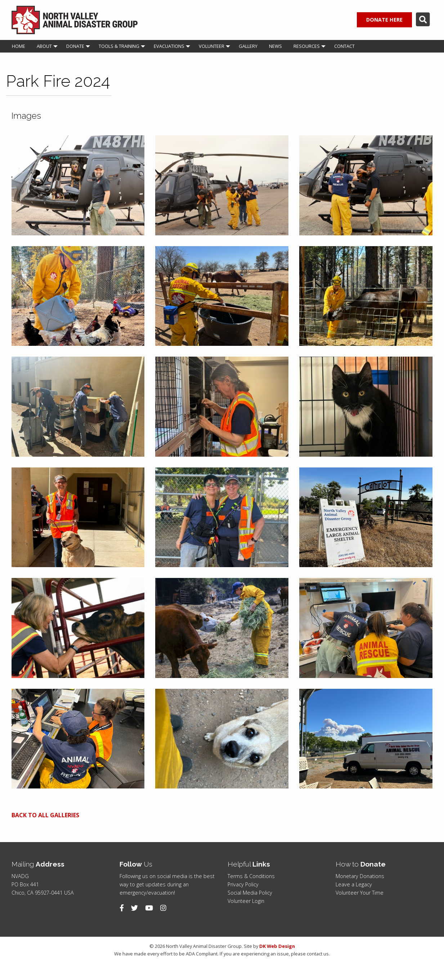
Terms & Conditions (251, 876)
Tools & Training (119, 46)
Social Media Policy (250, 892)
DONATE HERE (384, 19)
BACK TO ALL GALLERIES (45, 815)
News (275, 46)
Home (18, 46)
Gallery (248, 46)
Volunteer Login (246, 901)
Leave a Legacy (354, 884)
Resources (306, 46)
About (44, 46)
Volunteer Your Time (360, 892)
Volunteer (211, 46)
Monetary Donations (360, 876)
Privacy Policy (243, 884)
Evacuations (169, 46)
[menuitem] (18, 46)
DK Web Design (277, 946)
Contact (344, 46)
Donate (75, 46)
